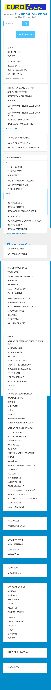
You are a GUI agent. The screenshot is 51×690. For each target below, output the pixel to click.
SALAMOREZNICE (15, 398)
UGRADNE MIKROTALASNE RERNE (22, 211)
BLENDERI (12, 474)
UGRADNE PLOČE (15, 217)
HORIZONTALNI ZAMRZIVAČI (20, 96)
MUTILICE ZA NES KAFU (17, 436)
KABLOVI (11, 56)
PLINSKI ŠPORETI (15, 171)
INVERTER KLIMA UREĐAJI (19, 298)
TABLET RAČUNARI (16, 622)
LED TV (11, 48)
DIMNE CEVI (12, 280)
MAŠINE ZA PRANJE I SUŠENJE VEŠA (23, 147)
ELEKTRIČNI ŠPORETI (16, 167)
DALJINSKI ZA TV (15, 74)
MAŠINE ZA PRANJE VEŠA (19, 138)
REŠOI (10, 410)
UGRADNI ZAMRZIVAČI (17, 229)
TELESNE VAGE (14, 373)
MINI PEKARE (13, 406)
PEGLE (10, 337)
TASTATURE (13, 626)
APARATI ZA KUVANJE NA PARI (21, 428)
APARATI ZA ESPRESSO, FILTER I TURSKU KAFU (25, 342)
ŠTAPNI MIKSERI (14, 478)
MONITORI (12, 591)
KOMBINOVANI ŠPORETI (18, 185)
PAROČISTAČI (13, 445)
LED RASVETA (14, 667)
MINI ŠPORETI (13, 175)
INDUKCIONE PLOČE (16, 377)
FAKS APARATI (14, 554)
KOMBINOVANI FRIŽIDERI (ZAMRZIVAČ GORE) (24, 107)
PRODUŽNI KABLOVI (16, 612)
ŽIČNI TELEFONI (14, 550)
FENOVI (11, 457)
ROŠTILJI (11, 402)
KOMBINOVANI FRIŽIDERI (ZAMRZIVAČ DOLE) (24, 114)
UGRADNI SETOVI (15, 225)
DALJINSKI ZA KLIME (16, 323)
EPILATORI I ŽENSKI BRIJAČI (19, 365)
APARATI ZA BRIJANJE (17, 361)
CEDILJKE (12, 385)
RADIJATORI (13, 285)
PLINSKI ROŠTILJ (15, 189)
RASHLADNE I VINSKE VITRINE (20, 124)
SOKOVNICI (12, 449)
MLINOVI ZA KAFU (15, 348)
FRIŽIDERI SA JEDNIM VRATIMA (21, 88)
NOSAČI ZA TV (14, 66)
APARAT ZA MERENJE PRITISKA (21, 465)
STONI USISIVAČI (15, 352)
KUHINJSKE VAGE (15, 441)
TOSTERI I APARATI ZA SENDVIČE (22, 490)
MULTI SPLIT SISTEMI (17, 303)
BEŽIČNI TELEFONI (15, 540)
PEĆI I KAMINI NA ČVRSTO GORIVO (22, 307)
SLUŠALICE (12, 595)
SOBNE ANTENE (14, 52)
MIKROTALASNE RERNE (18, 381)
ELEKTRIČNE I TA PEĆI (17, 289)
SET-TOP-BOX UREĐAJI (18, 70)
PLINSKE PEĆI (13, 319)
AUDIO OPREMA (14, 62)
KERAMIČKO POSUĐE (17, 526)
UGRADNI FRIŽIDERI (16, 207)
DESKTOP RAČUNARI (16, 587)
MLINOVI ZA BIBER (15, 503)
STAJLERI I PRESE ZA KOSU (19, 369)
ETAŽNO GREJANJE (16, 311)
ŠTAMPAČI (12, 634)
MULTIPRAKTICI (14, 482)
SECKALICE (12, 470)
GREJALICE (12, 315)
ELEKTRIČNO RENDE (16, 507)
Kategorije (27, 34)
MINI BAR (11, 100)
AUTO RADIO (13, 568)
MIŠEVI (10, 630)
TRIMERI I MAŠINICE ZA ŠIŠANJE (21, 453)
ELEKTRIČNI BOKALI (16, 432)
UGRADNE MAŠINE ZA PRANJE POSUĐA (24, 221)
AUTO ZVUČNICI (14, 573)
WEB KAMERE (13, 600)
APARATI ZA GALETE (17, 494)
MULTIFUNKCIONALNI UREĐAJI (20, 423)
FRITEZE (11, 414)
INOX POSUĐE (13, 521)
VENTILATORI (13, 272)
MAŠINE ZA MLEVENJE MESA (20, 394)
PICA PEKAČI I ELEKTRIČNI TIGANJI (22, 499)
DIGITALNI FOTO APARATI (18, 652)
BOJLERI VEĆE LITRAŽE (17, 254)
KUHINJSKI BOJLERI (16, 249)
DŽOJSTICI (12, 608)
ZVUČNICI (12, 604)
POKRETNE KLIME (15, 293)
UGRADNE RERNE (15, 203)
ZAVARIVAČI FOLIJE (16, 486)
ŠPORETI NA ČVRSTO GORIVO (20, 276)
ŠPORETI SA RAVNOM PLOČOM (21, 181)
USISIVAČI (12, 356)
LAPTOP (11, 617)
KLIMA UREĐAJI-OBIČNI (17, 268)
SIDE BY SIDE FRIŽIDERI (17, 92)
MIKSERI (11, 390)
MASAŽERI (12, 461)
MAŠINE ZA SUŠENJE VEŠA (19, 143)
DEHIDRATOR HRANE (16, 419)
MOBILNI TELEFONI (15, 544)
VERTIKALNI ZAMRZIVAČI (18, 120)
